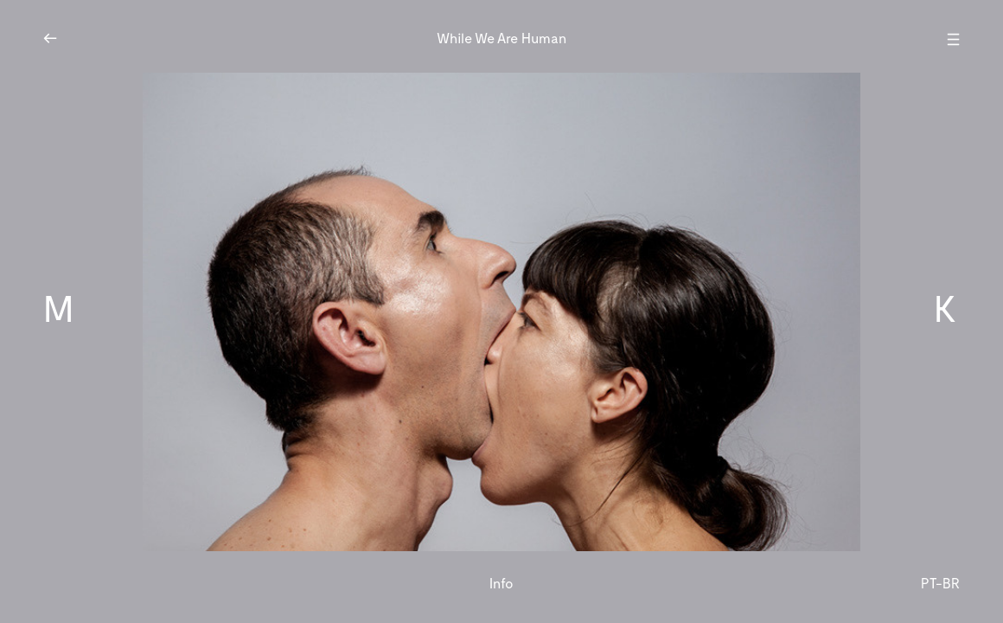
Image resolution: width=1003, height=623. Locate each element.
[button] (175, 311)
